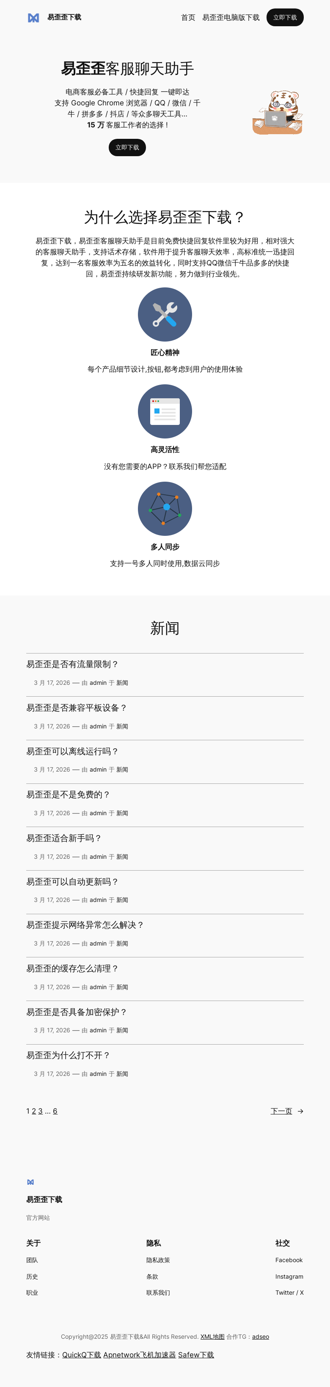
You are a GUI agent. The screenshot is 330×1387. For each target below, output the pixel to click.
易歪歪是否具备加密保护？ (77, 1012)
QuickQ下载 (81, 1355)
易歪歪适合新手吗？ (64, 838)
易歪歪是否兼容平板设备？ (77, 708)
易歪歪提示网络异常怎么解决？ (85, 925)
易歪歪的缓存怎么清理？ (72, 968)
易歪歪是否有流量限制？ (72, 664)
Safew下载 (196, 1355)
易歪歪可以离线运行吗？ (72, 751)
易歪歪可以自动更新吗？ (72, 882)
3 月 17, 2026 (52, 682)
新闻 (122, 682)
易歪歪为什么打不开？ (68, 1055)
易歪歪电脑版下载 (231, 17)
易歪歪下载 (64, 17)
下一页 (287, 1111)
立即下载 (285, 17)
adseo (260, 1336)
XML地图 (213, 1336)
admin (98, 682)
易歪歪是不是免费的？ (68, 795)
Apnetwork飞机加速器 (139, 1355)
